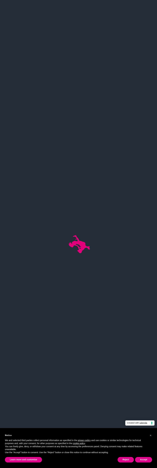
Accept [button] (143, 459)
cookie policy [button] (79, 443)
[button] (150, 435)
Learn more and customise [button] (23, 459)
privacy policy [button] (84, 440)
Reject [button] (126, 459)
